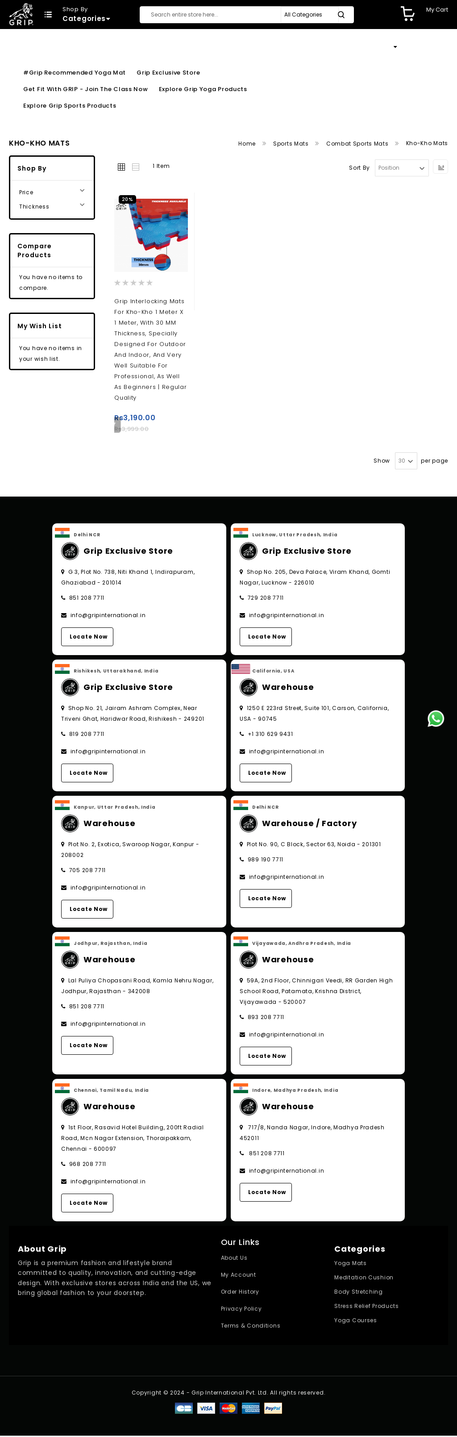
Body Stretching (358, 1293)
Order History (240, 1293)
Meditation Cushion (364, 1278)
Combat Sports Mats (358, 143)
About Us (234, 1259)
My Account (238, 1276)
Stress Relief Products (366, 1307)
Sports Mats (291, 143)
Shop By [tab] (31, 168)
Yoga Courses (355, 1321)
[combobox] (246, 15)
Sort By (359, 167)
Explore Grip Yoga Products (203, 89)
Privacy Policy (241, 1310)
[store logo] (21, 14)
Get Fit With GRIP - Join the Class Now (85, 89)
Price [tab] (26, 192)
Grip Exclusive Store (168, 72)
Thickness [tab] (34, 206)
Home (248, 143)
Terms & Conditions (251, 1327)
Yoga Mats (350, 1264)
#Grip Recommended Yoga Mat (74, 72)
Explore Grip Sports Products (69, 105)
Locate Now (89, 638)
